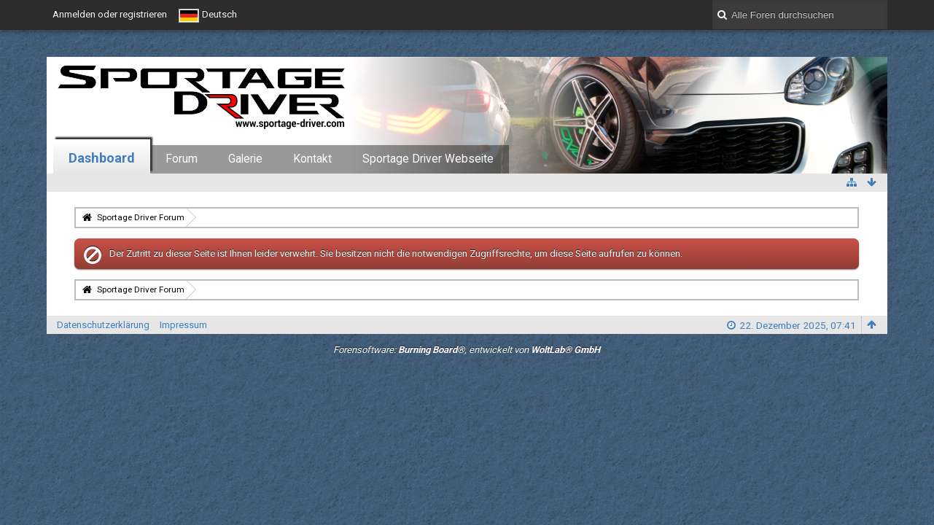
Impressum (183, 324)
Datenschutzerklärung (103, 324)
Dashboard (102, 158)
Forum (182, 159)
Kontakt (312, 159)
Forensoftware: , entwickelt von (466, 349)
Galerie (245, 159)
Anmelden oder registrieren (109, 14)
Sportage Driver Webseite (428, 159)
